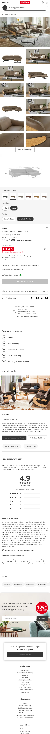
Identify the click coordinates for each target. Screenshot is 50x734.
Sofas (4, 576)
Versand (13, 257)
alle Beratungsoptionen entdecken (25, 316)
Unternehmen (25, 729)
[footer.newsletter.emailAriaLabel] (19, 618)
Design (37, 561)
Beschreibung (13, 343)
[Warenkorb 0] (47, 2)
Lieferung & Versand (16, 349)
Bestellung (25, 670)
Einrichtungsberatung (25, 708)
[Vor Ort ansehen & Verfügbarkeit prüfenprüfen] (25, 291)
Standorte (25, 703)
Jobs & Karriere (25, 731)
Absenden (42, 618)
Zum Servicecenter (25, 655)
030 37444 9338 (22, 310)
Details (10, 337)
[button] (4, 2)
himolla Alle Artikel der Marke (14, 438)
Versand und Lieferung (25, 673)
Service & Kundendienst (25, 690)
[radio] (25, 494)
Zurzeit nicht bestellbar (25, 281)
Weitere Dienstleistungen (25, 715)
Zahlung (25, 675)
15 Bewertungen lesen (24, 240)
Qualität (9, 561)
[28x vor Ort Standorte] (43, 2)
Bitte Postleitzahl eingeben (12, 270)
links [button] (5, 208)
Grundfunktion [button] (9, 219)
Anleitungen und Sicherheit (18, 362)
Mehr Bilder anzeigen (25, 150)
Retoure (25, 677)
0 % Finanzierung (14, 356)
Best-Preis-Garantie (25, 710)
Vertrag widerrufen (25, 680)
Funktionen (24, 561)
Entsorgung (25, 682)
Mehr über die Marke (37, 438)
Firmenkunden (25, 692)
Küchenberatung (25, 706)
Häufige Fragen (25, 685)
